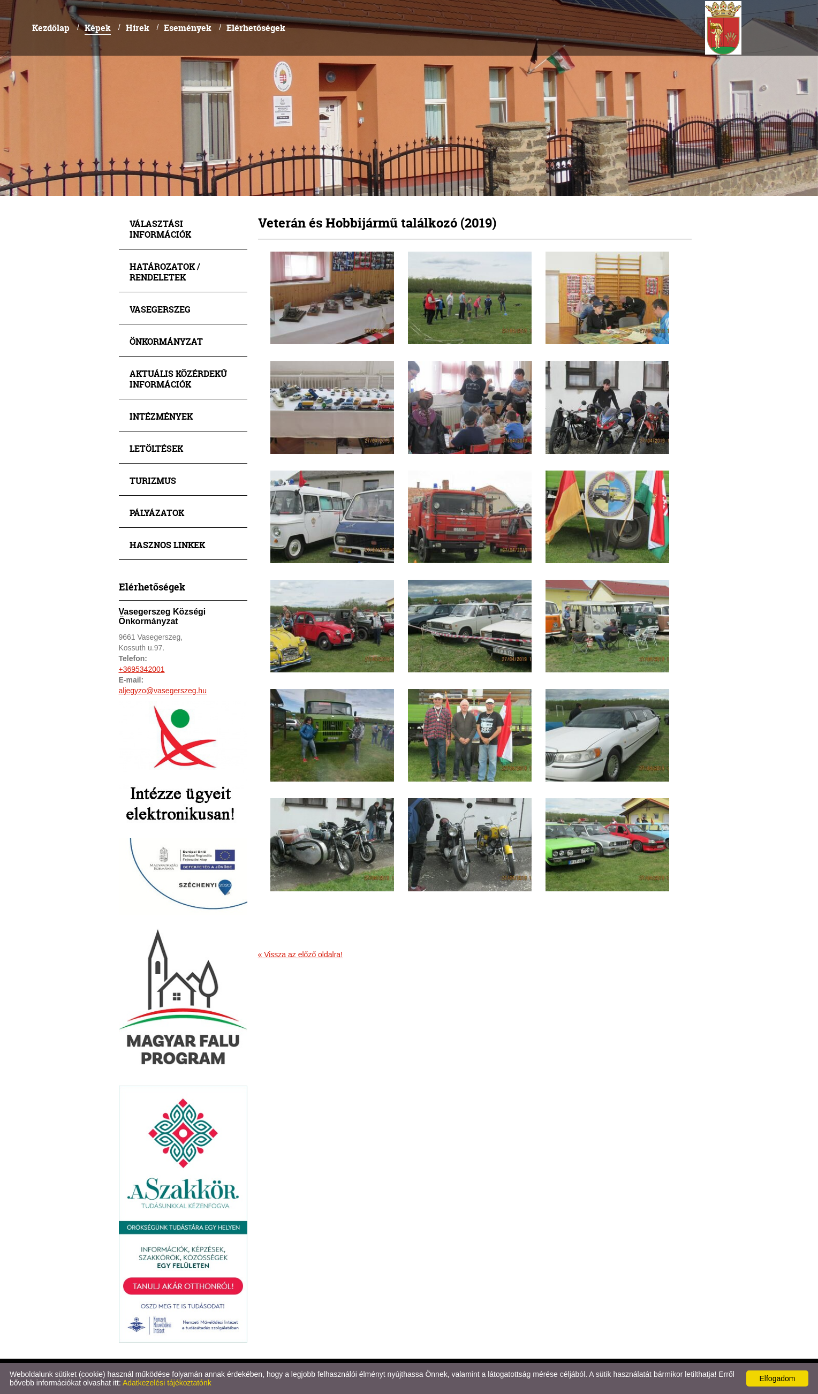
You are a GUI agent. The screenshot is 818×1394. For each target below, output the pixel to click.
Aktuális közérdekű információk (178, 379)
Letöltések (156, 448)
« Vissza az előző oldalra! (300, 954)
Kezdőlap (51, 27)
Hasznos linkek (167, 544)
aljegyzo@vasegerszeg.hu (163, 690)
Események (187, 27)
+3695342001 (142, 669)
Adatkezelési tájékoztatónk (167, 1382)
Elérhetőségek (255, 27)
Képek (98, 27)
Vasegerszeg (160, 309)
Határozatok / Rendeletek (165, 272)
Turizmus (153, 480)
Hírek (137, 27)
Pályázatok (157, 512)
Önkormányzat (166, 341)
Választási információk (160, 229)
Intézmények (161, 416)
